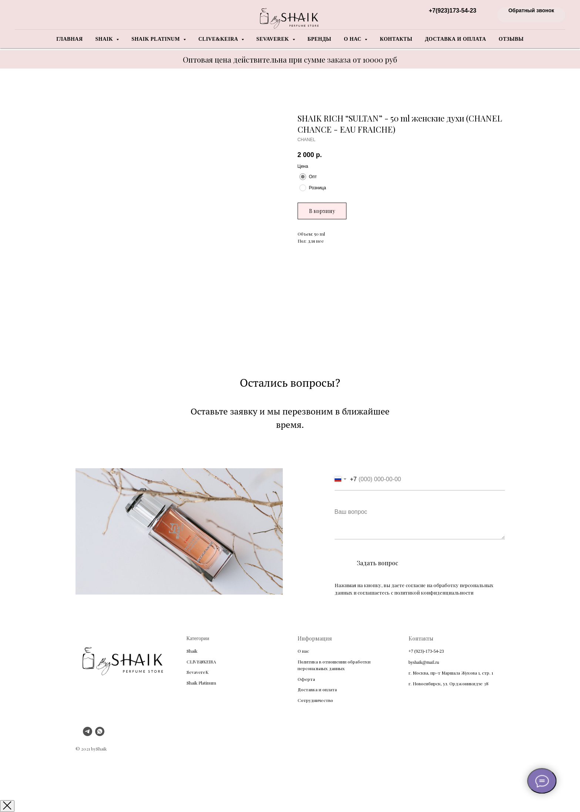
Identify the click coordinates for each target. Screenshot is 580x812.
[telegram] (87, 734)
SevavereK (197, 672)
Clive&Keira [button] (218, 39)
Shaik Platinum (201, 683)
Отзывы (511, 39)
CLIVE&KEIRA (201, 662)
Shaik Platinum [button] (156, 39)
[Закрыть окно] (7, 806)
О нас (303, 651)
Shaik (192, 651)
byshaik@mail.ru (424, 662)
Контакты (396, 39)
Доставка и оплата (455, 39)
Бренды (319, 39)
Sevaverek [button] (274, 39)
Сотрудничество (315, 700)
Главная (69, 39)
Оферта (306, 679)
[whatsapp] (99, 734)
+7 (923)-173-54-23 (426, 651)
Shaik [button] (105, 39)
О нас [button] (353, 39)
